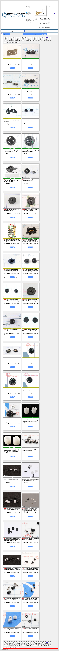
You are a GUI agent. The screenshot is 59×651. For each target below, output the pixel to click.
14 (28, 37)
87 (9, 42)
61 (12, 40)
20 (38, 37)
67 (23, 40)
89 (12, 42)
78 (41, 40)
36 (17, 38)
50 (41, 38)
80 (45, 40)
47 (36, 38)
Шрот (31, 118)
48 (38, 38)
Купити (12, 67)
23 (43, 37)
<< (4, 37)
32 (11, 38)
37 (19, 38)
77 (40, 40)
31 (9, 38)
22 (41, 37)
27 (50, 37)
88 (11, 42)
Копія (12, 58)
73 (33, 40)
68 (24, 40)
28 (4, 38)
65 (19, 40)
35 (16, 38)
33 (12, 38)
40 (24, 38)
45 (33, 38)
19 (36, 37)
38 (21, 38)
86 (7, 42)
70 (28, 40)
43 (29, 38)
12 (24, 37)
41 (26, 38)
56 (4, 40)
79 (43, 40)
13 (26, 37)
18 (35, 37)
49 (40, 38)
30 (7, 38)
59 (9, 40)
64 (17, 40)
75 (36, 40)
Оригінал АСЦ (31, 58)
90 (14, 42)
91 (16, 42)
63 (16, 40)
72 (31, 40)
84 (4, 42)
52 (45, 38)
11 (23, 37)
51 (43, 38)
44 (31, 38)
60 (11, 40)
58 (7, 40)
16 (31, 37)
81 (46, 40)
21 (40, 37)
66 (21, 40)
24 (45, 37)
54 (48, 38)
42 (28, 38)
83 (50, 40)
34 (14, 38)
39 (23, 38)
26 (48, 37)
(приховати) (14, 31)
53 (46, 38)
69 (26, 40)
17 (33, 37)
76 (38, 40)
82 (48, 40)
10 (21, 37)
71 (29, 40)
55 (50, 38)
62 (14, 40)
